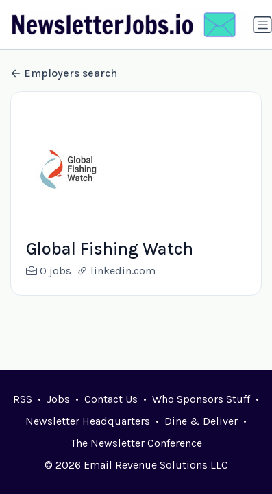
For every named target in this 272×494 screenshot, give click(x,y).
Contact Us (111, 398)
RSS (22, 398)
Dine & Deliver (201, 420)
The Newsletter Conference (136, 442)
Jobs (58, 398)
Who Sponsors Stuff (201, 398)
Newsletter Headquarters (87, 420)
